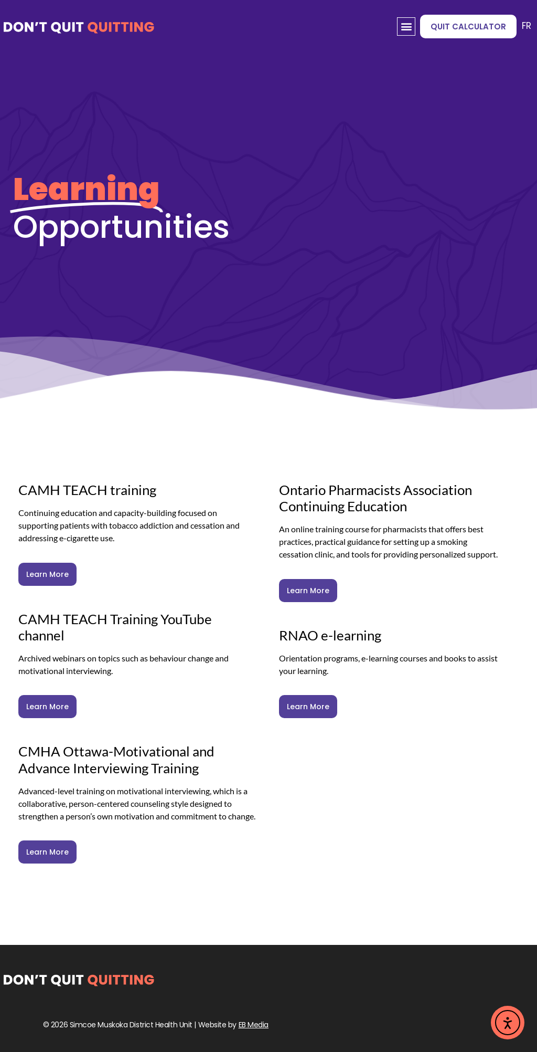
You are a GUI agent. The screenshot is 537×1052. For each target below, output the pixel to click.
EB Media (253, 1024)
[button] (406, 26)
